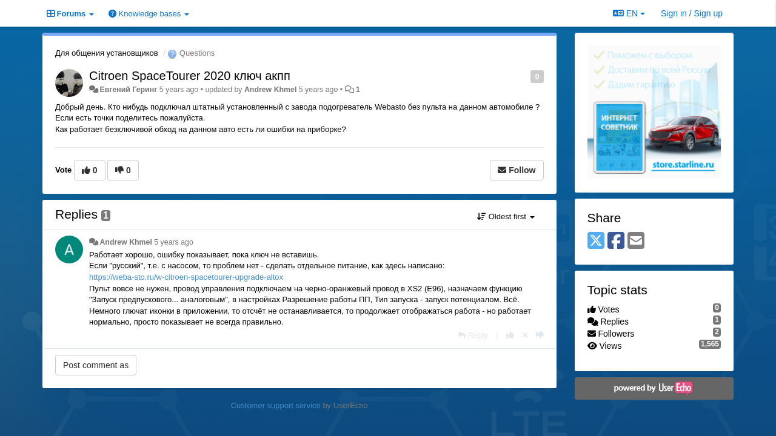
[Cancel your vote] (525, 335)
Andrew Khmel (270, 89)
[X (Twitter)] (595, 241)
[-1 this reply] (540, 335)
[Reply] (473, 335)
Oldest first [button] (505, 216)
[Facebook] (615, 241)
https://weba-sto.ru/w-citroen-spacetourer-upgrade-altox (186, 277)
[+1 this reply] (510, 335)
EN (629, 13)
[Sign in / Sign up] (692, 13)
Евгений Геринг (128, 89)
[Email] (635, 241)
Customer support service (276, 405)
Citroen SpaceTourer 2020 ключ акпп (189, 75)
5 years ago (173, 242)
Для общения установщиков (106, 53)
